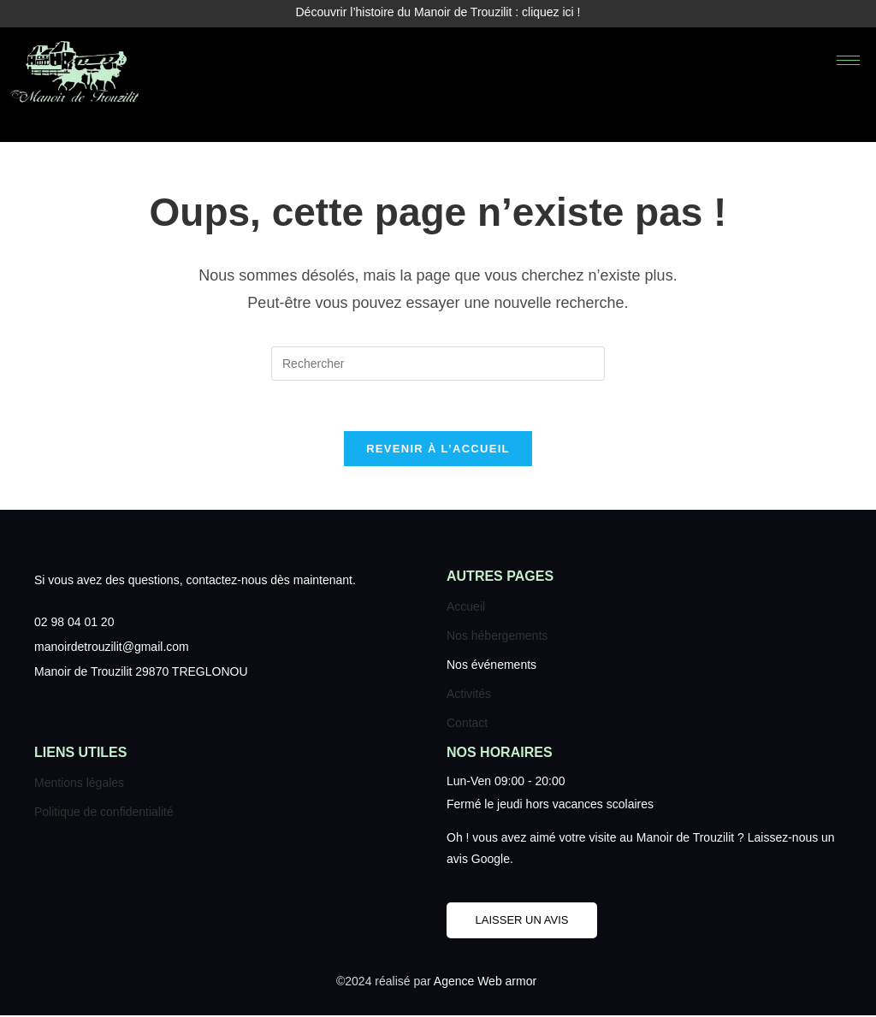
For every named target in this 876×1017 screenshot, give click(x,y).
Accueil (466, 608)
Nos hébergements (497, 637)
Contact (467, 724)
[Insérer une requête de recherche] (438, 363)
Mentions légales (79, 784)
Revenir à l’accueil (438, 450)
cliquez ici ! (551, 12)
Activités (469, 695)
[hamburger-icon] (848, 60)
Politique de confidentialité (104, 813)
